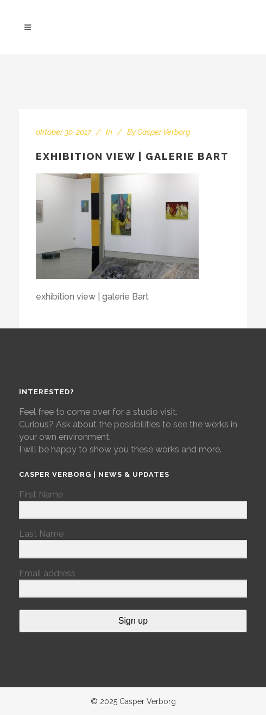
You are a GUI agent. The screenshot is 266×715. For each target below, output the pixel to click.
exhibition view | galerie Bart (132, 156)
